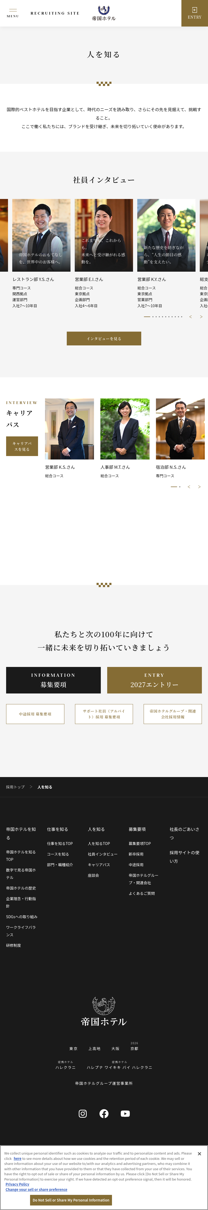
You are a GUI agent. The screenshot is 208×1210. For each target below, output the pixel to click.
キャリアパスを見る (22, 446)
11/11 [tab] (181, 316)
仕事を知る (57, 829)
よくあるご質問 (142, 893)
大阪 (115, 1048)
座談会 (93, 875)
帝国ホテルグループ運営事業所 (104, 1083)
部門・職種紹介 (60, 864)
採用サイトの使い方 (184, 856)
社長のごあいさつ (184, 833)
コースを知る (58, 854)
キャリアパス (99, 864)
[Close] (199, 1154)
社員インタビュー (103, 854)
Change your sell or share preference (36, 1189)
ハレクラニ (65, 1067)
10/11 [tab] (178, 316)
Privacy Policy (17, 1184)
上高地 (94, 1048)
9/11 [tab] (175, 316)
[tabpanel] (104, 254)
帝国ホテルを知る (21, 833)
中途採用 (136, 864)
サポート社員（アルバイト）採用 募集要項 (104, 713)
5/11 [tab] (162, 316)
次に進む (201, 317)
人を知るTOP (99, 843)
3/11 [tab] (156, 316)
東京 (73, 1048)
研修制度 (13, 945)
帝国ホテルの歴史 (21, 888)
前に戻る (190, 317)
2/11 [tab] (152, 316)
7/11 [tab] (168, 316)
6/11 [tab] (165, 316)
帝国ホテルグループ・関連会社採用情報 (173, 713)
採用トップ (15, 787)
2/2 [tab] (179, 486)
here (18, 1158)
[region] (104, 1177)
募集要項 (137, 829)
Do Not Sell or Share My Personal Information (71, 1200)
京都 (134, 1048)
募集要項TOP (140, 843)
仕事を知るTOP (60, 843)
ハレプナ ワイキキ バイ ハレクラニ (120, 1067)
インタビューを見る (104, 338)
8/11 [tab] (172, 316)
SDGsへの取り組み (22, 916)
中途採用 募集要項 (35, 714)
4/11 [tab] (159, 316)
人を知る (96, 829)
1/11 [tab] (147, 316)
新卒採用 (136, 854)
